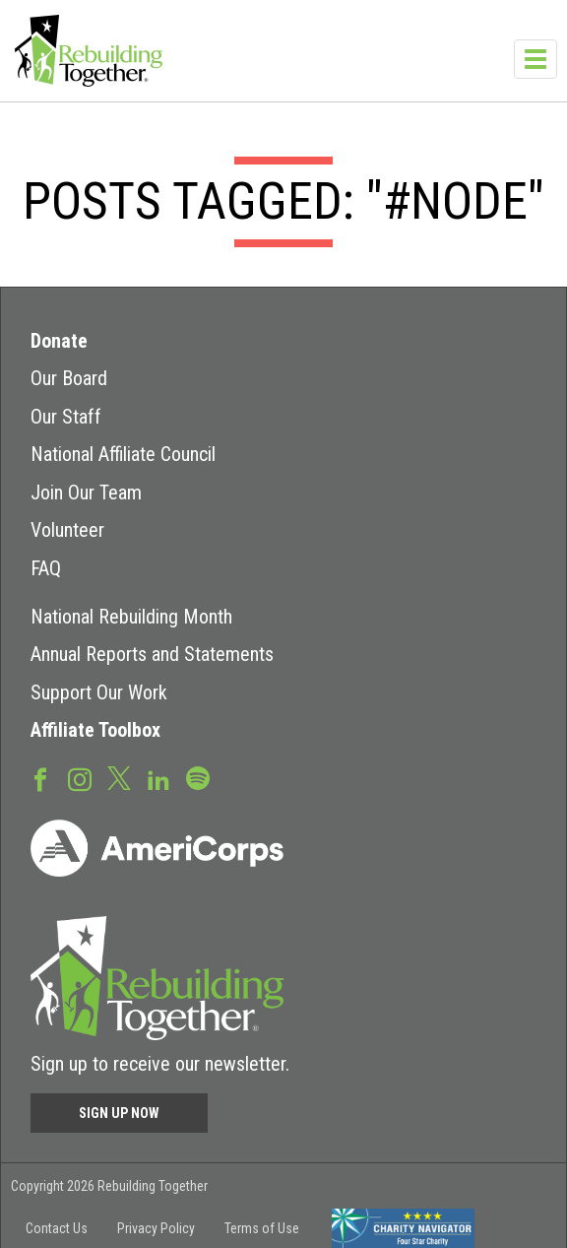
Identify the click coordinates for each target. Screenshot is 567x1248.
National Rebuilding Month (131, 616)
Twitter (119, 777)
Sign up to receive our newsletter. (160, 1064)
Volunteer (67, 530)
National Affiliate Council (123, 454)
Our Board (69, 378)
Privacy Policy (156, 1228)
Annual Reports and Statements (152, 654)
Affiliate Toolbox (95, 730)
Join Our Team (86, 492)
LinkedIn (158, 778)
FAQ (46, 568)
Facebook (40, 778)
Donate (59, 341)
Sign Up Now (119, 1113)
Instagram (79, 778)
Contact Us (57, 1228)
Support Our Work (99, 692)
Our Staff (66, 416)
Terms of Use (261, 1228)
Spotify (198, 777)
